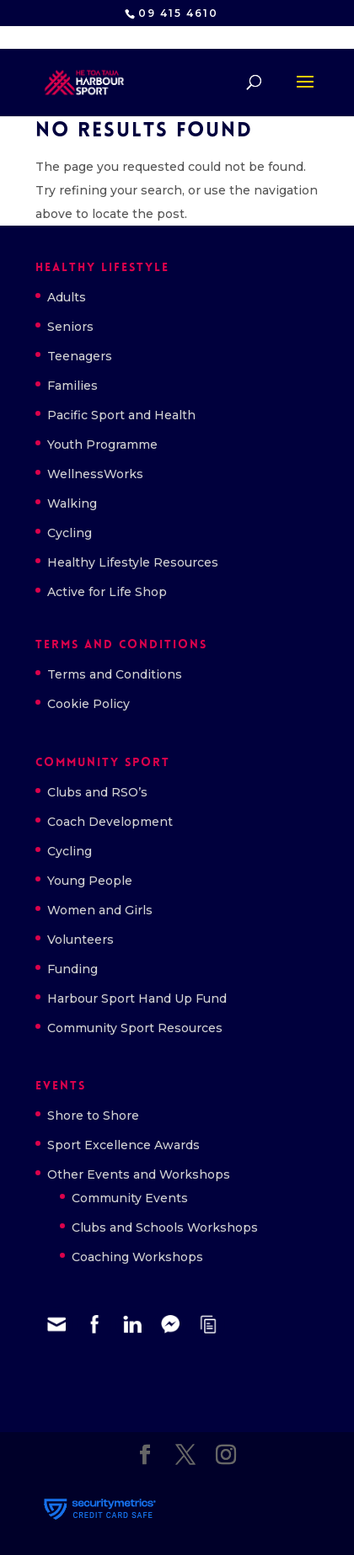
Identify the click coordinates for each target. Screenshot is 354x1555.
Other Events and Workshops (138, 1174)
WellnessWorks (95, 474)
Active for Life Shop (107, 591)
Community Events (130, 1198)
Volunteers (80, 939)
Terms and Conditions (114, 674)
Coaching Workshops (137, 1257)
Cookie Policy (88, 703)
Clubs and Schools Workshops (165, 1227)
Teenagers (79, 356)
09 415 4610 (178, 13)
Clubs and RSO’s (97, 792)
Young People (89, 880)
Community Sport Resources (135, 1028)
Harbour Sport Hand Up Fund (137, 998)
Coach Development (110, 821)
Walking (72, 503)
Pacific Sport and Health (121, 415)
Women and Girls (100, 910)
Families (72, 385)
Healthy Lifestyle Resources (132, 562)
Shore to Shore (93, 1115)
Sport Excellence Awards (123, 1145)
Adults (66, 297)
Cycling (69, 533)
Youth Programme (102, 444)
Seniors (70, 326)
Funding (72, 969)
